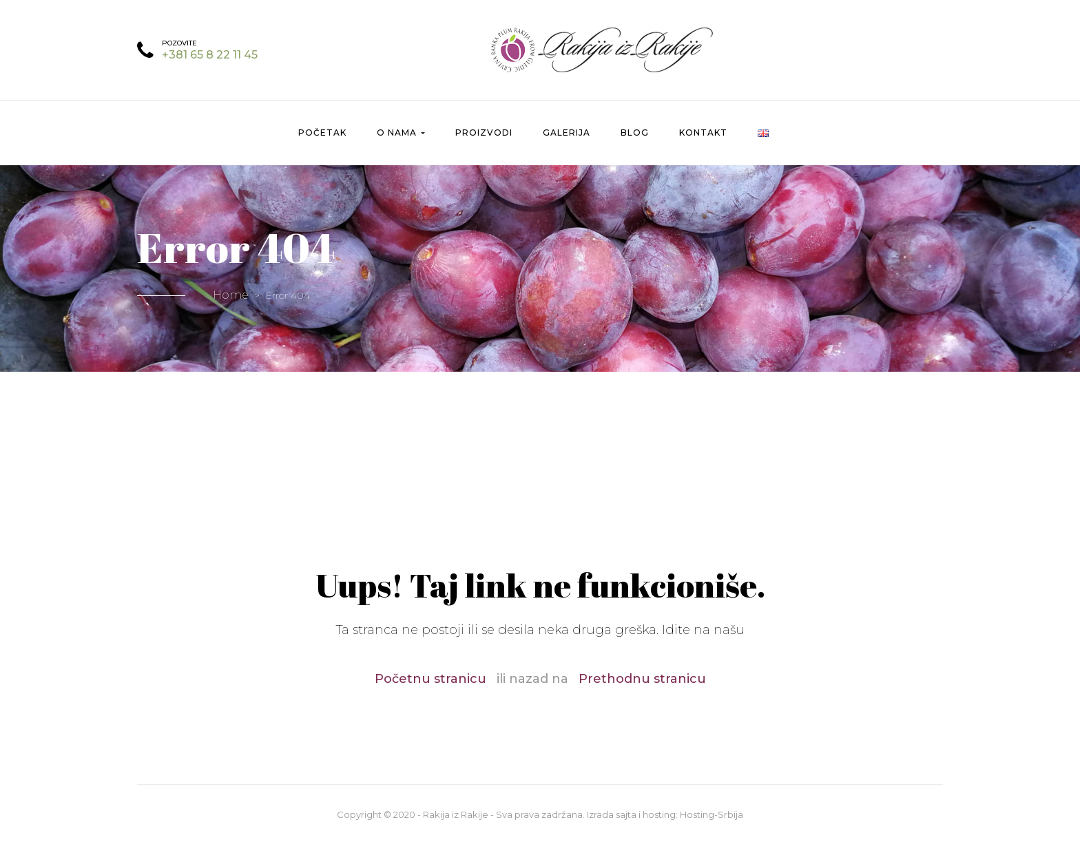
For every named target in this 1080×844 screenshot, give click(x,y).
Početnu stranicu (430, 678)
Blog (635, 132)
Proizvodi (483, 132)
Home (231, 295)
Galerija (566, 132)
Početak (322, 132)
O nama (401, 132)
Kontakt (703, 132)
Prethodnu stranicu (642, 678)
